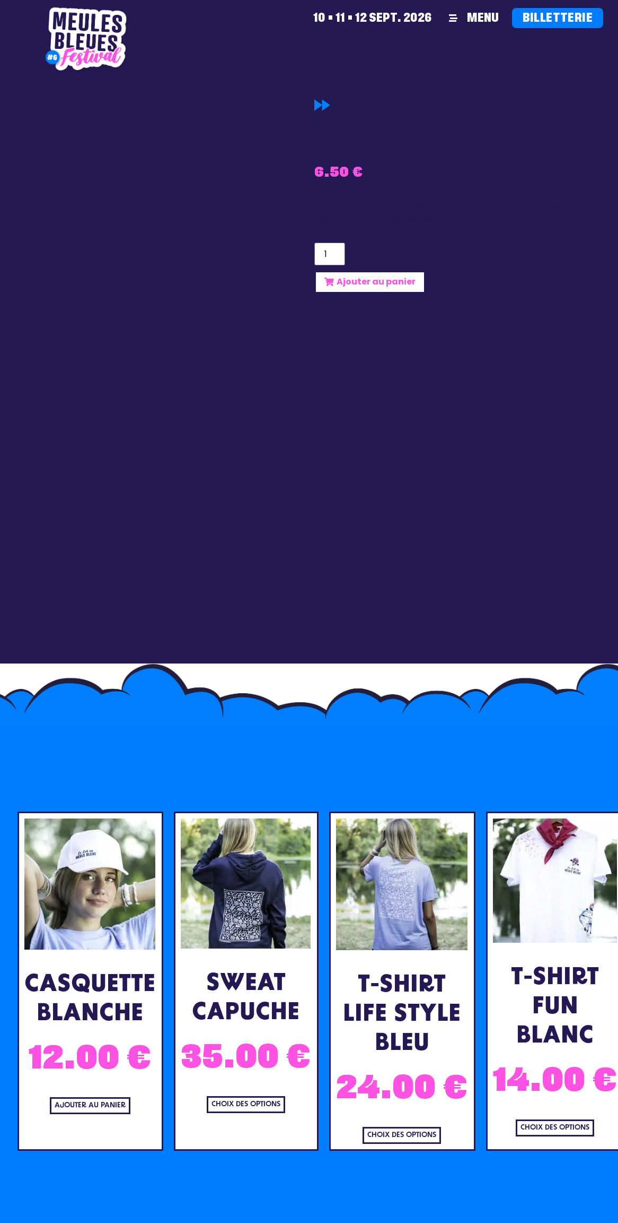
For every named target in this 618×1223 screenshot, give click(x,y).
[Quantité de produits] (329, 254)
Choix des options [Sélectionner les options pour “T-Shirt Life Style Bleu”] (401, 1135)
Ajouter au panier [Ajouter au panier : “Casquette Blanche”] (90, 1105)
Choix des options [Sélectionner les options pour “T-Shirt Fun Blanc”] (554, 1128)
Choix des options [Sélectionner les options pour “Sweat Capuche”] (245, 1104)
